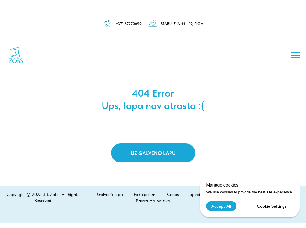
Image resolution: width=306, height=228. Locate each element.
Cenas (173, 194)
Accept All (221, 206)
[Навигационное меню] (295, 55)
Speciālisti (199, 194)
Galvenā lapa (110, 194)
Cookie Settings (272, 206)
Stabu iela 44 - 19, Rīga (182, 24)
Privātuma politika (153, 200)
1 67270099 (132, 24)
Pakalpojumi (145, 194)
